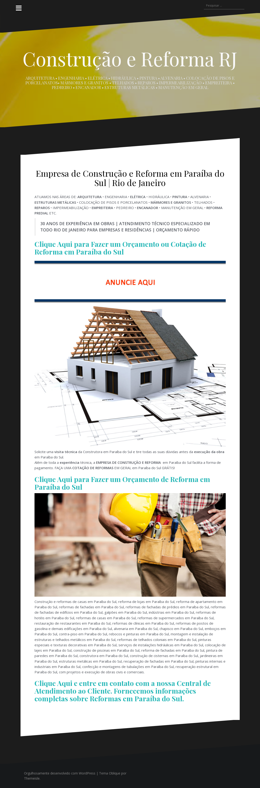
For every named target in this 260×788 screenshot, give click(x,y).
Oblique (114, 773)
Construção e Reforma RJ (130, 58)
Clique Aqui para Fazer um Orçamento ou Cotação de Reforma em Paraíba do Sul (120, 247)
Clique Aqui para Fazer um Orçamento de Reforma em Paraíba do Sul (122, 483)
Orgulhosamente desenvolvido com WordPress (59, 773)
